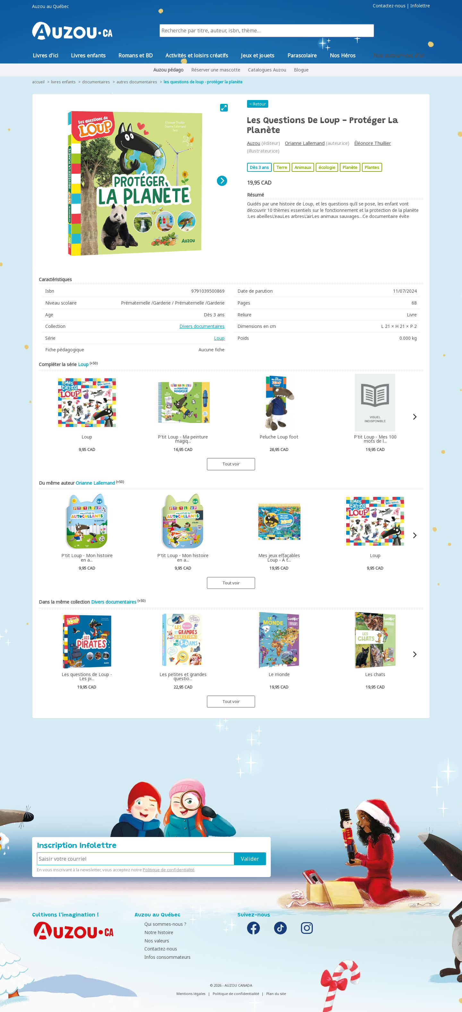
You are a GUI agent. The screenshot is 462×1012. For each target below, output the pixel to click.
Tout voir (231, 464)
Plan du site (276, 993)
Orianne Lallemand (305, 143)
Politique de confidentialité (168, 870)
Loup (219, 338)
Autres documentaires (136, 82)
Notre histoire (150, 932)
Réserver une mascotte (215, 70)
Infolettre (420, 5)
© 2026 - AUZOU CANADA (231, 985)
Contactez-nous (389, 5)
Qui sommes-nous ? (157, 924)
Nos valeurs (148, 941)
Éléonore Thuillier (372, 143)
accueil (38, 82)
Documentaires (96, 82)
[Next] (222, 181)
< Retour (257, 104)
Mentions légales (190, 993)
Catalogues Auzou (267, 70)
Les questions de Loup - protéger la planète (203, 82)
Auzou (253, 143)
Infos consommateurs (159, 957)
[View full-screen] (224, 108)
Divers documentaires (202, 326)
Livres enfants (63, 82)
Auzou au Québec (50, 6)
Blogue (301, 70)
